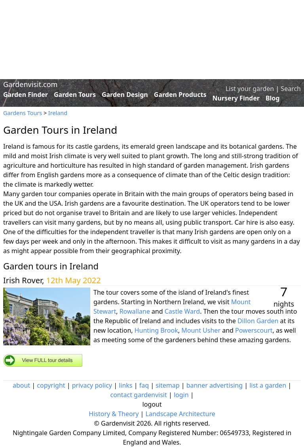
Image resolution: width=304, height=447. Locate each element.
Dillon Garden (258, 320)
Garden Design (125, 94)
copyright (51, 385)
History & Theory (114, 413)
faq (144, 385)
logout (152, 404)
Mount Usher (200, 330)
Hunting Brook (156, 330)
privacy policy (92, 385)
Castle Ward (182, 311)
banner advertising (214, 385)
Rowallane (135, 311)
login (181, 394)
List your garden (250, 88)
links (125, 385)
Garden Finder (25, 94)
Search (291, 88)
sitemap (167, 385)
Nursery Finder (236, 98)
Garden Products (180, 94)
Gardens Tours (22, 113)
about (21, 385)
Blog (273, 98)
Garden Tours (75, 94)
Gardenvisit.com (30, 84)
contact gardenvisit (138, 394)
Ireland (57, 113)
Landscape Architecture (180, 413)
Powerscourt (254, 330)
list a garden (267, 385)
